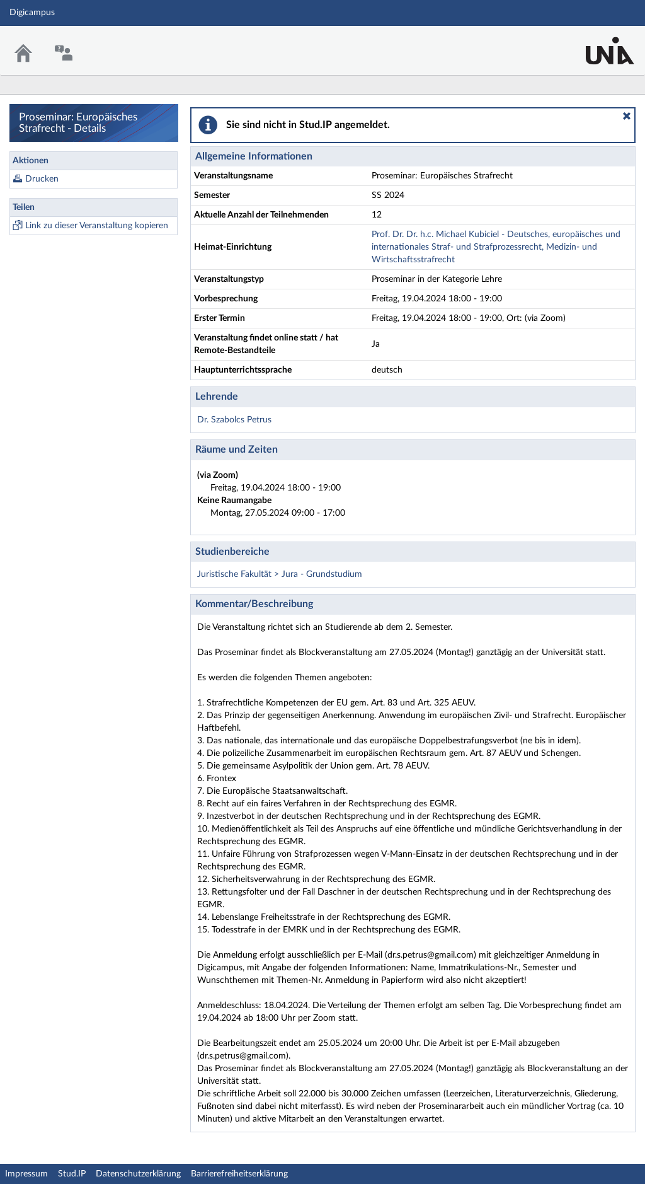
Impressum (26, 1173)
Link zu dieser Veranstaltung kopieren (96, 225)
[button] (627, 116)
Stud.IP (72, 1173)
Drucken (42, 179)
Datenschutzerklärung (138, 1173)
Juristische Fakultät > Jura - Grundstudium (279, 574)
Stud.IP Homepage (596, 42)
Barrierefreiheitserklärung (239, 1173)
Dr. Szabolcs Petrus (234, 419)
